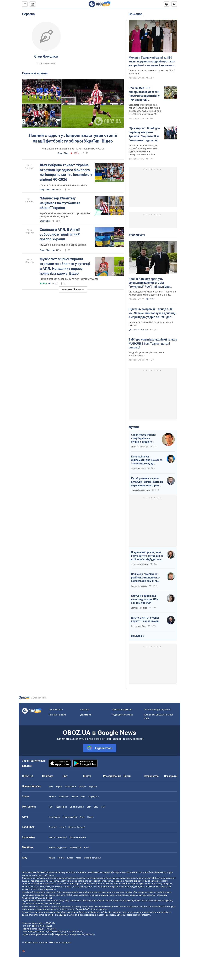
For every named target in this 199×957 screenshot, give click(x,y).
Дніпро (82, 786)
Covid (86, 847)
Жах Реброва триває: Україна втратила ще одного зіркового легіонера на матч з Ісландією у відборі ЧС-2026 (66, 172)
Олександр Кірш (138, 626)
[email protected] (59, 934)
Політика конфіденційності (157, 709)
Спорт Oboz (63, 153)
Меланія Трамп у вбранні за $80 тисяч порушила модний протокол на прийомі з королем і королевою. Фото (153, 61)
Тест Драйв (54, 817)
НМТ (103, 807)
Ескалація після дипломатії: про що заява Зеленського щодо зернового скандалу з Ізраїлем (146, 460)
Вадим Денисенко (139, 586)
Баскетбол (64, 796)
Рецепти (53, 827)
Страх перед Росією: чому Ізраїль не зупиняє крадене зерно (143, 438)
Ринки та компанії (58, 837)
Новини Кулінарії (76, 827)
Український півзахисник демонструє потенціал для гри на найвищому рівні (65, 215)
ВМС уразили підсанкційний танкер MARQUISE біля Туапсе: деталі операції (153, 343)
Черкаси (93, 786)
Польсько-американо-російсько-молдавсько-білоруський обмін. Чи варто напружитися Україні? (145, 577)
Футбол (43, 283)
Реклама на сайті (57, 715)
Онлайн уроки (77, 807)
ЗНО (96, 807)
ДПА (89, 807)
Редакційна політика (122, 715)
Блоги (127, 776)
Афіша (52, 858)
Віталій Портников (139, 447)
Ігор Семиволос (138, 469)
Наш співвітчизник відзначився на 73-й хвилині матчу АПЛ (73, 148)
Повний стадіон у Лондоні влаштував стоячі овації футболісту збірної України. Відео (73, 138)
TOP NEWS (137, 235)
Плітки (61, 858)
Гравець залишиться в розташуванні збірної (63, 185)
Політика (47, 776)
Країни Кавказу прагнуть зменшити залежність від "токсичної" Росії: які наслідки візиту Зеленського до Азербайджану (149, 283)
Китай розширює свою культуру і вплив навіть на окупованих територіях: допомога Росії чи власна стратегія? (147, 482)
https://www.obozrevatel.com (128, 872)
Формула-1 (93, 796)
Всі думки (137, 635)
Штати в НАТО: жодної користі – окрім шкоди (145, 619)
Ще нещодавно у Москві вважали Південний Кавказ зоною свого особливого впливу (152, 293)
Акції (82, 817)
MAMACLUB (75, 847)
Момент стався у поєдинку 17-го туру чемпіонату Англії (69, 279)
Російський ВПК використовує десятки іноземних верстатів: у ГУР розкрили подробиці (144, 94)
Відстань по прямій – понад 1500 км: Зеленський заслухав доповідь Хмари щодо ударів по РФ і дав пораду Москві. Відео (152, 313)
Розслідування (112, 776)
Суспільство (151, 776)
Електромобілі (70, 817)
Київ (51, 786)
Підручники (61, 807)
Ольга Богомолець (139, 564)
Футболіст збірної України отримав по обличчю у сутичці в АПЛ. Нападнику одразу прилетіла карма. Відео (65, 266)
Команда (84, 709)
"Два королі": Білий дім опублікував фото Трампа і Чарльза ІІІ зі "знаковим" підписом (144, 134)
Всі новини (170, 776)
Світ (65, 776)
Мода (78, 858)
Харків (59, 786)
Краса (70, 858)
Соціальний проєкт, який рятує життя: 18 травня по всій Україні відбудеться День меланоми (147, 556)
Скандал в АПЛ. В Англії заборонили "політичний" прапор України (60, 234)
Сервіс (90, 817)
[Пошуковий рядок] (174, 4)
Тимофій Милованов (140, 490)
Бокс (83, 796)
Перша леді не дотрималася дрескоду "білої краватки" (151, 72)
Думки (134, 427)
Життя (87, 776)
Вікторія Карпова (139, 608)
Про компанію (56, 709)
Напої (62, 827)
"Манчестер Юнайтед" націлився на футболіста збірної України (60, 203)
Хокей (75, 796)
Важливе (135, 14)
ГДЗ (51, 807)
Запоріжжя (70, 786)
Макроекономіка (78, 837)
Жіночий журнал (92, 858)
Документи (85, 715)
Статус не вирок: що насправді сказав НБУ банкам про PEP (144, 599)
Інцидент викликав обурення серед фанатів (63, 244)
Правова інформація (122, 709)
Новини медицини (58, 847)
